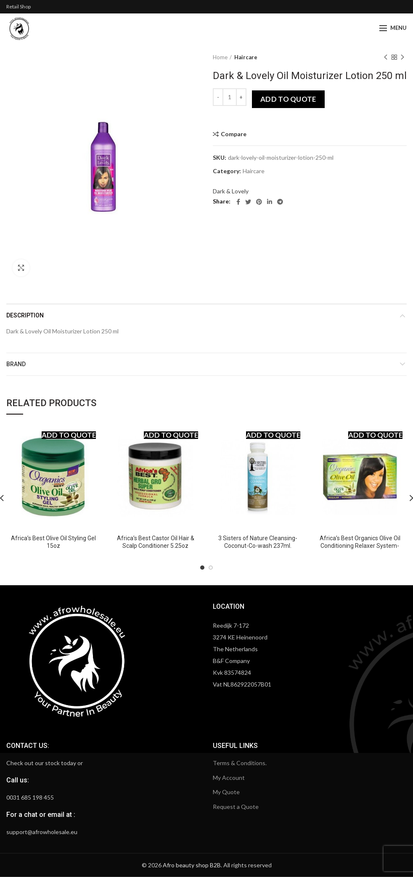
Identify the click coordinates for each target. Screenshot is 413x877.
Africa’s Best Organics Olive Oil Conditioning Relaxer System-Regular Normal (360, 546)
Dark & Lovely (231, 191)
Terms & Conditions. (240, 762)
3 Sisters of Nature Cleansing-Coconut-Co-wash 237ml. (257, 542)
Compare (233, 134)
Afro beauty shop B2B (192, 865)
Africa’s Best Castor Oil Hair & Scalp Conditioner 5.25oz (155, 542)
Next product (402, 57)
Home (220, 57)
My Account (229, 777)
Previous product (385, 57)
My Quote (226, 791)
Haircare (245, 57)
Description (25, 315)
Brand (16, 364)
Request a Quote (236, 806)
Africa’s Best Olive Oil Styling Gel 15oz (53, 542)
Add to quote (288, 99)
